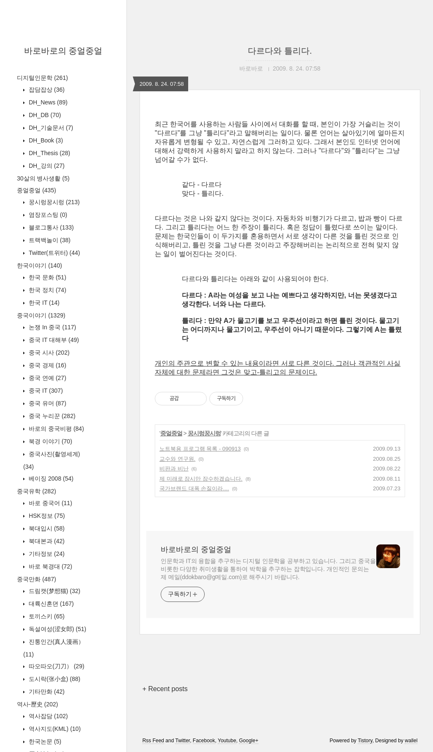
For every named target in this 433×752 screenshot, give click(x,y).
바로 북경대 (49, 566)
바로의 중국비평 (55, 428)
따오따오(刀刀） (55, 666)
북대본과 (46, 541)
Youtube (227, 741)
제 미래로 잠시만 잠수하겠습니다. (200, 479)
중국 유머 (46, 403)
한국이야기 (39, 265)
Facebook (204, 741)
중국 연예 (46, 378)
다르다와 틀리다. (280, 50)
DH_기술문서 (50, 127)
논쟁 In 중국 (51, 327)
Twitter (182, 741)
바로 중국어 (49, 503)
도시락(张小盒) (53, 678)
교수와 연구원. (177, 459)
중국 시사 (48, 352)
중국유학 (36, 491)
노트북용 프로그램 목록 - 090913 (200, 449)
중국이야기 (41, 315)
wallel (411, 741)
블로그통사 (50, 227)
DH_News (47, 102)
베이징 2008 (50, 478)
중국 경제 (46, 365)
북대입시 (46, 528)
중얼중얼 (36, 190)
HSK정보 (46, 515)
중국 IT (45, 390)
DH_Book (45, 140)
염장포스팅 (47, 214)
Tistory (365, 741)
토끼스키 (46, 616)
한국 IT (43, 302)
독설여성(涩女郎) (56, 629)
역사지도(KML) (54, 728)
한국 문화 (46, 277)
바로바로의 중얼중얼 (63, 50)
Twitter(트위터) (53, 252)
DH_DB (44, 115)
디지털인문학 (42, 77)
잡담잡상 (46, 89)
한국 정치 (46, 290)
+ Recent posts (165, 688)
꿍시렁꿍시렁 (53, 202)
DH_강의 (46, 165)
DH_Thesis (48, 153)
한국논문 (44, 741)
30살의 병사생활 (43, 178)
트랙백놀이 (49, 240)
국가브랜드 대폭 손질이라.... (194, 488)
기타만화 (46, 691)
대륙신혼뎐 (50, 603)
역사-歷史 (37, 704)
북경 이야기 (49, 441)
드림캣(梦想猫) (53, 591)
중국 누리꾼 (51, 416)
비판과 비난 (174, 468)
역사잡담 (47, 716)
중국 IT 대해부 (53, 339)
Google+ (248, 741)
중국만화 (36, 579)
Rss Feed (153, 741)
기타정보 (46, 553)
